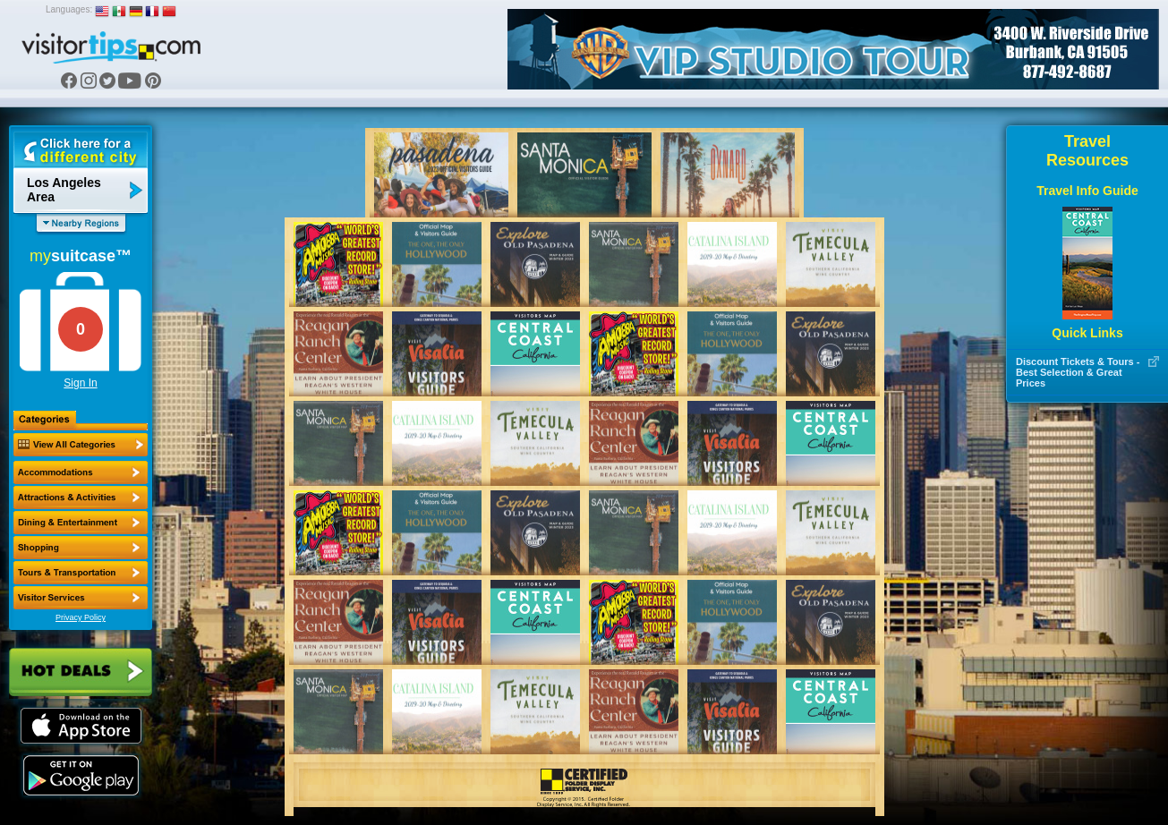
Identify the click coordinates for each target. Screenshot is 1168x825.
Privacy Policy (80, 617)
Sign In (80, 383)
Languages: (69, 9)
